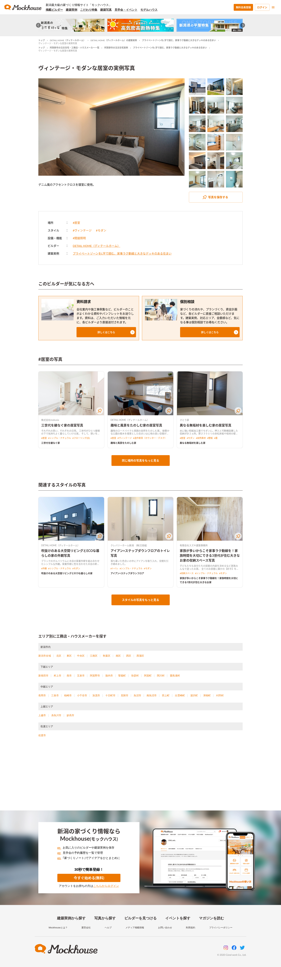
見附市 (124, 695)
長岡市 (42, 695)
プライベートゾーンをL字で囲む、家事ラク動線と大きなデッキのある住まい (179, 40)
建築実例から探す (71, 918)
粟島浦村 (175, 675)
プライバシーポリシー (220, 927)
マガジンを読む (211, 918)
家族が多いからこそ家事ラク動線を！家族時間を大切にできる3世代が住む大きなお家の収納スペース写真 (210, 555)
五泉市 (81, 675)
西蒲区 (140, 655)
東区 (69, 655)
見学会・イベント (126, 9)
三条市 (55, 695)
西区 (128, 655)
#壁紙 (210, 438)
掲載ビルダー (54, 9)
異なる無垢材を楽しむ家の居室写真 (205, 425)
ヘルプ (108, 927)
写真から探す (105, 918)
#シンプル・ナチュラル (59, 438)
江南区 (93, 655)
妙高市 (70, 715)
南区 (118, 655)
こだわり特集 (88, 9)
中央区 (81, 655)
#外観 (44, 568)
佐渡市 (42, 735)
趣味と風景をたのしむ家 (123, 442)
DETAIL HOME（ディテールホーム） (67, 40)
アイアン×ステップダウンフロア (127, 573)
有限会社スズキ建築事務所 (194, 545)
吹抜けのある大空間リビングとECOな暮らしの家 (66, 573)
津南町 (207, 695)
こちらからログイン (106, 885)
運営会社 (86, 927)
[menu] (273, 7)
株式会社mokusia (50, 419)
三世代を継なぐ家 (50, 442)
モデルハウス (149, 9)
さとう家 (184, 419)
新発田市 (43, 675)
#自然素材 (201, 438)
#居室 (76, 222)
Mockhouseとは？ (58, 927)
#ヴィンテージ (82, 230)
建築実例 (71, 9)
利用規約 (190, 927)
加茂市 (96, 695)
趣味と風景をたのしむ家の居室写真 (136, 425)
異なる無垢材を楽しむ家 (192, 442)
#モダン (101, 230)
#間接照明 (79, 238)
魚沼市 (137, 695)
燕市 (69, 675)
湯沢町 (194, 695)
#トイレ (114, 568)
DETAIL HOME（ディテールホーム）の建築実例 (114, 40)
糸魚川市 (56, 715)
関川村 (161, 675)
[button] (106, 332)
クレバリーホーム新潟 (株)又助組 (129, 545)
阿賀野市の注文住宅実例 (116, 47)
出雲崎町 (180, 695)
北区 (58, 655)
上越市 (42, 715)
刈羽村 (220, 695)
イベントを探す (177, 918)
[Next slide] (242, 25)
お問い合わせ (165, 927)
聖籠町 (122, 675)
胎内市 (109, 675)
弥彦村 (135, 675)
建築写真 (106, 9)
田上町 (166, 695)
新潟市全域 (44, 655)
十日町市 (110, 695)
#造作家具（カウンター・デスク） (150, 438)
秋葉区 (106, 655)
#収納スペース (187, 573)
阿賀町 (148, 675)
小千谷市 (82, 695)
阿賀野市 (95, 675)
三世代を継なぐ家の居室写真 (62, 425)
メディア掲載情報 (134, 927)
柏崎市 (68, 695)
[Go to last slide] (38, 25)
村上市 (57, 675)
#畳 (216, 438)
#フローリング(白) (81, 438)
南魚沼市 (152, 695)
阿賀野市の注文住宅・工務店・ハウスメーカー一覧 (74, 47)
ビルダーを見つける (140, 918)
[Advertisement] (140, 778)
